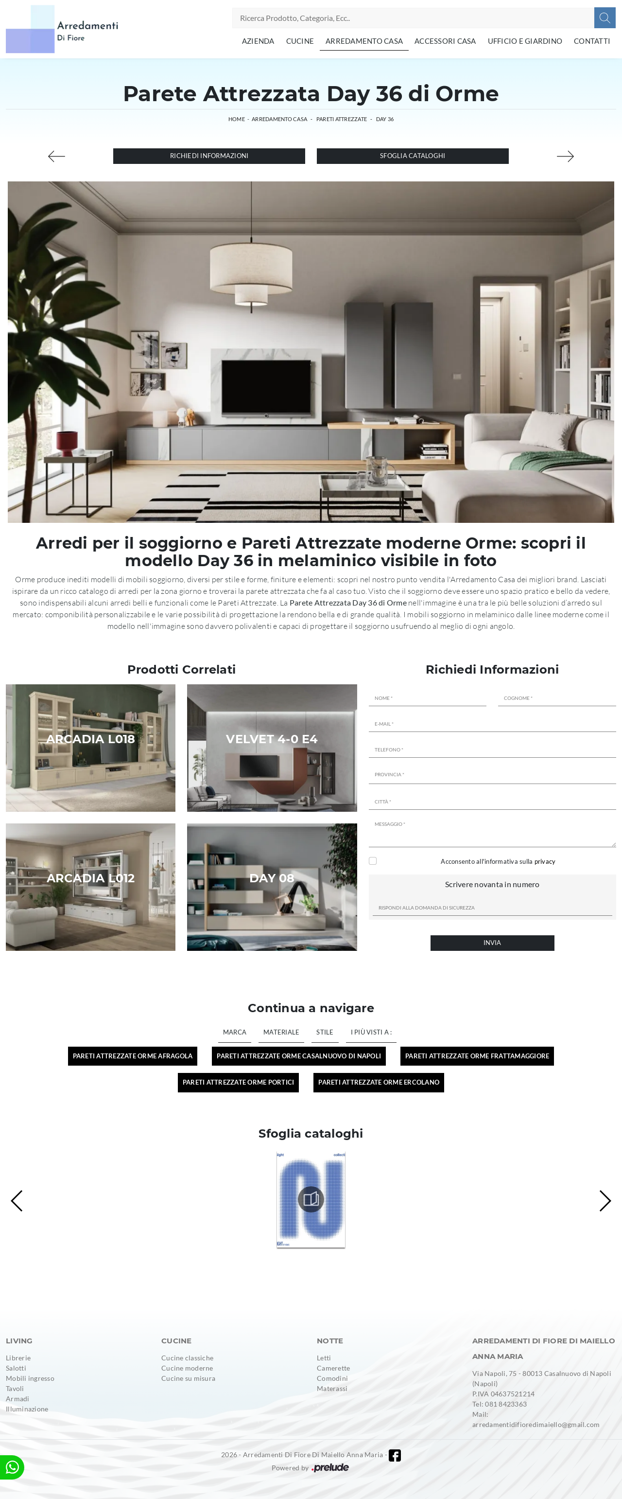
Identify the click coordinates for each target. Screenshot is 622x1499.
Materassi (332, 1388)
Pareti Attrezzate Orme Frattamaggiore (477, 1056)
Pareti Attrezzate (341, 119)
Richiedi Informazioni (209, 156)
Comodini (332, 1378)
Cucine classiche (187, 1358)
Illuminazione (27, 1409)
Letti (324, 1358)
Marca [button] (234, 1032)
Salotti (16, 1368)
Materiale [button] (281, 1032)
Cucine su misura (188, 1378)
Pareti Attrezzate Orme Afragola (133, 1056)
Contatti (592, 40)
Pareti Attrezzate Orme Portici (238, 1082)
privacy (545, 861)
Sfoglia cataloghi (412, 156)
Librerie (18, 1358)
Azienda (258, 40)
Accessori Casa (445, 40)
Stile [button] (324, 1032)
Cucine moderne (187, 1368)
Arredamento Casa (364, 40)
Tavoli (15, 1388)
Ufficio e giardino (525, 40)
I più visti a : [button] (371, 1032)
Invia (492, 942)
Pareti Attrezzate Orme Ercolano (378, 1082)
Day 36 (385, 119)
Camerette (333, 1368)
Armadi (18, 1398)
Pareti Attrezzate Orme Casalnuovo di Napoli (299, 1056)
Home (236, 119)
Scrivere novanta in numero (492, 884)
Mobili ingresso (30, 1378)
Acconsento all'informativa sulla (498, 861)
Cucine (300, 40)
